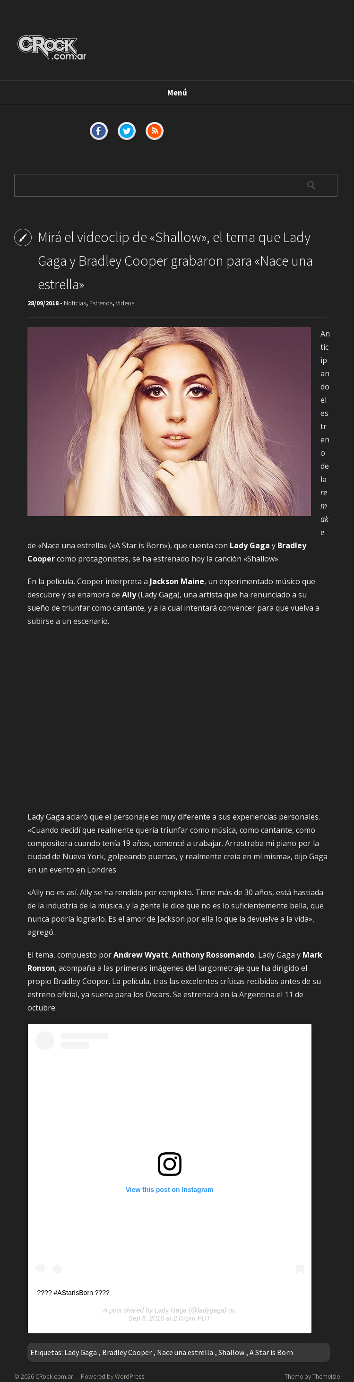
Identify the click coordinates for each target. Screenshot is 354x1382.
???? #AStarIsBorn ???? (73, 1292)
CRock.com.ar (54, 1376)
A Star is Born (271, 1352)
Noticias (75, 303)
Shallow (231, 1352)
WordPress (129, 1376)
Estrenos (100, 303)
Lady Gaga (171, 1310)
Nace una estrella (185, 1352)
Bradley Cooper (127, 1352)
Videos (125, 303)
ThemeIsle (326, 1376)
